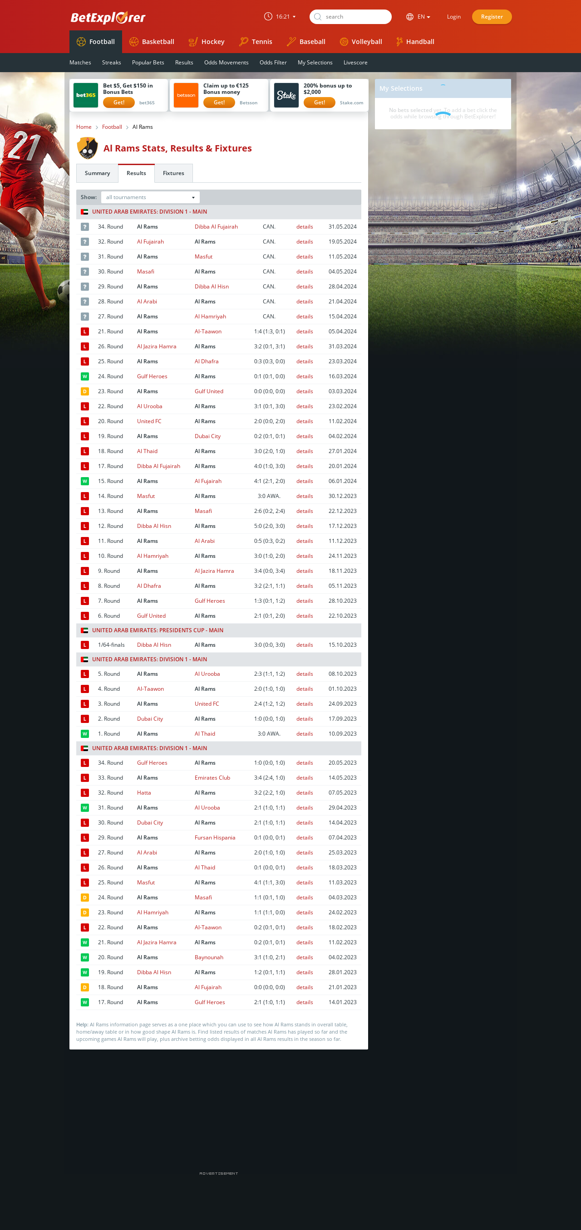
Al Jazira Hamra (157, 346)
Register (492, 16)
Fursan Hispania (215, 837)
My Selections (315, 62)
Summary (97, 173)
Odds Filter (273, 62)
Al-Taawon (208, 331)
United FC (149, 421)
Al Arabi (147, 301)
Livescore (356, 62)
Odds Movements (226, 62)
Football (96, 41)
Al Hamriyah (210, 316)
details (304, 226)
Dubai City (208, 436)
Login (454, 16)
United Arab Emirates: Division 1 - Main (144, 212)
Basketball (151, 41)
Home (84, 127)
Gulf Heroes (152, 376)
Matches (80, 62)
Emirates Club (212, 777)
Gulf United (209, 391)
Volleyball (361, 41)
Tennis (255, 41)
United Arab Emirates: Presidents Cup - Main (152, 630)
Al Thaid (147, 451)
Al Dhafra (207, 361)
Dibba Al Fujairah (216, 226)
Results (184, 62)
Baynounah (209, 957)
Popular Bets (148, 62)
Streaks (111, 62)
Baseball (306, 41)
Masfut (203, 256)
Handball (415, 41)
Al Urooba (149, 406)
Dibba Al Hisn (212, 286)
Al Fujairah (150, 241)
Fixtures (173, 173)
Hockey (207, 41)
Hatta (144, 792)
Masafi (145, 271)
